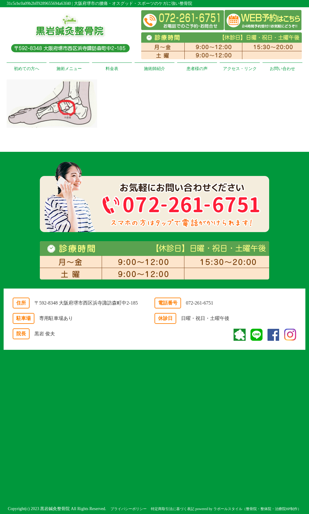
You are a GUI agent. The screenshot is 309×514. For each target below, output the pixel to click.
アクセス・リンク (240, 68)
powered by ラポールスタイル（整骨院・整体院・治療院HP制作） (248, 509)
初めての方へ (26, 68)
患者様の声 (197, 68)
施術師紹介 (154, 68)
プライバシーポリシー (128, 509)
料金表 (112, 68)
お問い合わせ (282, 68)
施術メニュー (69, 68)
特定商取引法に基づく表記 (172, 509)
